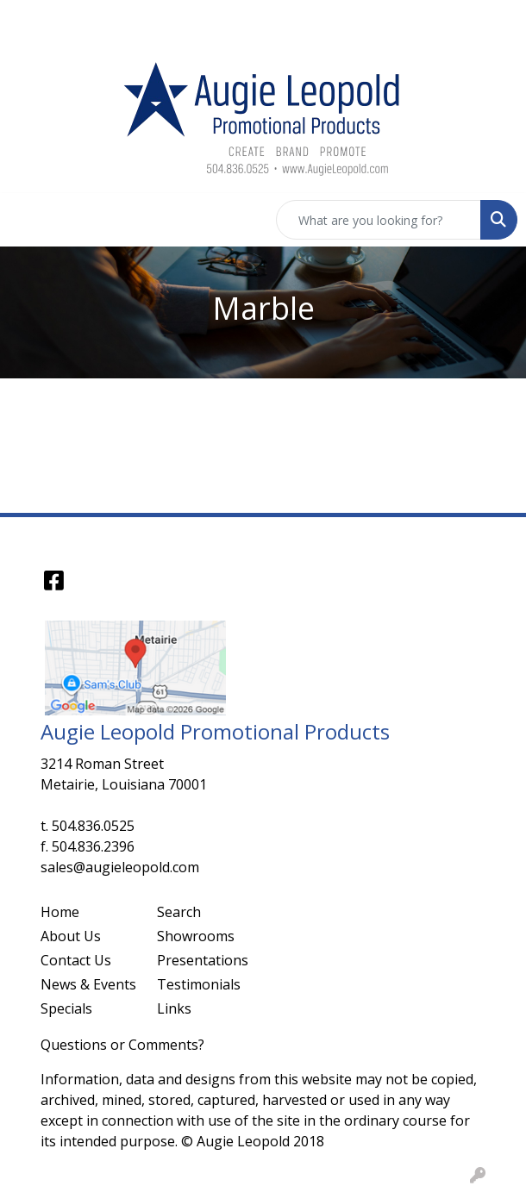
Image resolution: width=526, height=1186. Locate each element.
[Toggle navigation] (27, 220)
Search (179, 911)
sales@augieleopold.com (120, 867)
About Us (71, 936)
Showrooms (196, 936)
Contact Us (76, 960)
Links (174, 1008)
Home (60, 911)
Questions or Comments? (122, 1044)
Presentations (202, 960)
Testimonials (199, 984)
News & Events (88, 984)
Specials (66, 1008)
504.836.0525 (93, 825)
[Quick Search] (378, 220)
